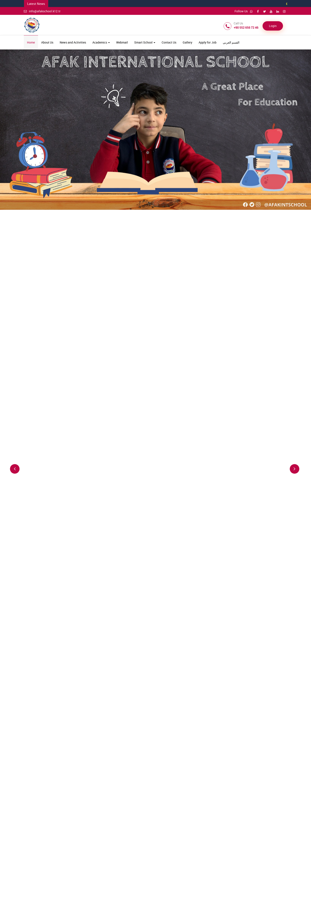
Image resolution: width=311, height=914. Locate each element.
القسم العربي (231, 42)
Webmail (122, 42)
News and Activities (73, 42)
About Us (47, 42)
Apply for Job (207, 42)
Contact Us (169, 42)
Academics (101, 42)
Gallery (187, 42)
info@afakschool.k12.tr (42, 11)
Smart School (144, 42)
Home (31, 42)
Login (273, 26)
